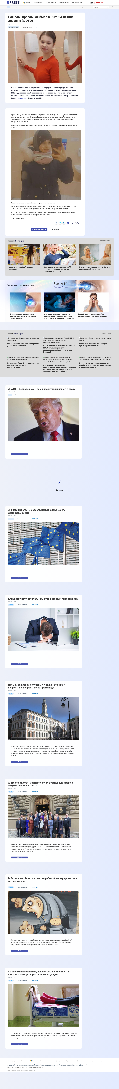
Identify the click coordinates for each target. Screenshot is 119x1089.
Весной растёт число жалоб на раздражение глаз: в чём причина (92, 279)
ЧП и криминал (13, 27)
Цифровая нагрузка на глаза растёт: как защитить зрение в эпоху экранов (23, 280)
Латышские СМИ (77, 3)
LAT (8, 7)
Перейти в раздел (105, 240)
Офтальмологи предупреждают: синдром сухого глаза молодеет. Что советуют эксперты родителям (59, 280)
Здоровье (69, 1016)
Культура (58, 1016)
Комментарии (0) (39, 229)
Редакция (81, 7)
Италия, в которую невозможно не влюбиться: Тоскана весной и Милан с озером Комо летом (95, 323)
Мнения (110, 1016)
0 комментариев (27, 27)
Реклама (87, 7)
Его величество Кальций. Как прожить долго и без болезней (23, 307)
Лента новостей (38, 3)
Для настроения (81, 1016)
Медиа (92, 1016)
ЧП (40, 1016)
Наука (101, 1016)
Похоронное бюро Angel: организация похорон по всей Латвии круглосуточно (23, 323)
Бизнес (48, 1016)
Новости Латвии (51, 3)
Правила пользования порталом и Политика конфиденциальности (25, 1023)
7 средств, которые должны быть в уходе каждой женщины (94, 249)
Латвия (23, 1016)
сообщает (22, 98)
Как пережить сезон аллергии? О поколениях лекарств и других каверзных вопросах (57, 250)
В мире (26, 3)
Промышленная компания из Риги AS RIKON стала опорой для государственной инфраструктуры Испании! (59, 309)
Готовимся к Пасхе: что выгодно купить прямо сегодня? (93, 307)
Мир (32, 1016)
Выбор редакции (64, 3)
